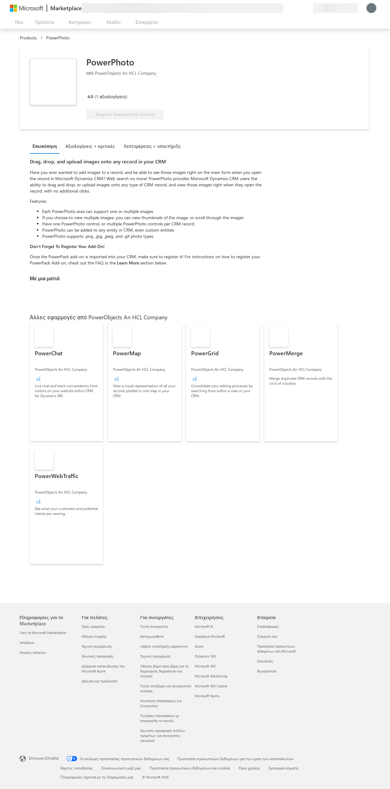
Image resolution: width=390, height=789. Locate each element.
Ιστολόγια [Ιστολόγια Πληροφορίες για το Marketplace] (27, 642)
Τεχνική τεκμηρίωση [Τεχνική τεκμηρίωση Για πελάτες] (97, 646)
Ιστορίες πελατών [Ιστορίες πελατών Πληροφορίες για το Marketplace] (33, 652)
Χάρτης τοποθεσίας (76, 767)
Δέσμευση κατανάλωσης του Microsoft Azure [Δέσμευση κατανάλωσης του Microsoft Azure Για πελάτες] (103, 668)
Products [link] (28, 38)
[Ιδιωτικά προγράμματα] (308, 8)
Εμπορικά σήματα (283, 767)
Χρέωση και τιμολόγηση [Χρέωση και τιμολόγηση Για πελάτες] (99, 681)
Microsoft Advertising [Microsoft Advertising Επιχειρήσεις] (211, 676)
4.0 (90, 97)
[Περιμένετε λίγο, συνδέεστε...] (371, 8)
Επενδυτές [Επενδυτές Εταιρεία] (265, 661)
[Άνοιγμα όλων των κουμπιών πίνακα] (17, 22)
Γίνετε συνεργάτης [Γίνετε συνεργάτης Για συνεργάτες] (154, 626)
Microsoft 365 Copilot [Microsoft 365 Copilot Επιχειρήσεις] (211, 686)
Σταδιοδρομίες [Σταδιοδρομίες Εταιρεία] (268, 626)
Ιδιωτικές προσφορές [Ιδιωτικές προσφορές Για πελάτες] (98, 656)
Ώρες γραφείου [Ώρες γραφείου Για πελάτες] (93, 626)
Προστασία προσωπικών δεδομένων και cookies (190, 767)
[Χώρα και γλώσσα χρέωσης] (335, 8)
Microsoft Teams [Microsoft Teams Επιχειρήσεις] (207, 696)
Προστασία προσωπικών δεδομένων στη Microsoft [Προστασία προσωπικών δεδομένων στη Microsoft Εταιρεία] (276, 649)
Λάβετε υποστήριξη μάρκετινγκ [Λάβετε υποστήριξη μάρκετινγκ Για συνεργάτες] (164, 646)
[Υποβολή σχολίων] (285, 8)
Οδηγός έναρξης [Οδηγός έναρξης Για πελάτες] (94, 636)
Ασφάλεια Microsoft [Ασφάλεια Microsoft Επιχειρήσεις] (210, 636)
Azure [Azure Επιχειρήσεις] (199, 646)
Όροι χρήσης (249, 767)
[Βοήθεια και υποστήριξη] (293, 8)
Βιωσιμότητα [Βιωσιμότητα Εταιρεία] (266, 671)
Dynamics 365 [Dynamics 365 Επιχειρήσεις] (205, 656)
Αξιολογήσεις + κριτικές (90, 146)
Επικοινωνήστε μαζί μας (121, 767)
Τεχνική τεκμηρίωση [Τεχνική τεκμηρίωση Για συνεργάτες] (155, 656)
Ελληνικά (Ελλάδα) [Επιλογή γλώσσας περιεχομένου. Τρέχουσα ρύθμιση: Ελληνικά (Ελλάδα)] (44, 758)
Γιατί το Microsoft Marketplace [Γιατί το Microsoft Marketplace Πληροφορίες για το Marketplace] (43, 632)
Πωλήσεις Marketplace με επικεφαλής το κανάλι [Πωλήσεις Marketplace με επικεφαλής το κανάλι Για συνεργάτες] (159, 718)
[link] (66, 382)
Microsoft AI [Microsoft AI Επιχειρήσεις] (204, 626)
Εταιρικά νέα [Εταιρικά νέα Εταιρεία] (267, 636)
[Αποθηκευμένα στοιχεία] (300, 8)
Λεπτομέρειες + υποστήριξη (151, 146)
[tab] (46, 146)
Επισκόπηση (45, 146)
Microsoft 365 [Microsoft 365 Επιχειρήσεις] (205, 666)
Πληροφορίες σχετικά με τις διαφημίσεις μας (97, 776)
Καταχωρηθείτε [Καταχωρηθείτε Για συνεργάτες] (152, 636)
